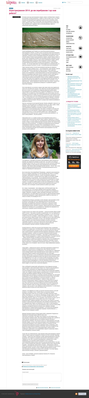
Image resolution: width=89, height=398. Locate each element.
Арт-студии (68, 70)
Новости (32, 2)
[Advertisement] (75, 15)
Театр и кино (68, 48)
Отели (67, 60)
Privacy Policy (37, 393)
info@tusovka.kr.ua (29, 393)
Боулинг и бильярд (70, 39)
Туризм (67, 58)
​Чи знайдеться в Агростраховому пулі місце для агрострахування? (75, 90)
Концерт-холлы (69, 52)
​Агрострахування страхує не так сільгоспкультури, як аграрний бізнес (75, 85)
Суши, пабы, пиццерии (70, 31)
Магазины (68, 69)
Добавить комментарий (30, 384)
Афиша (23, 2)
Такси (67, 62)
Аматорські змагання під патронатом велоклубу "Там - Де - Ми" (74, 78)
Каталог (40, 2)
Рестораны (68, 29)
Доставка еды (69, 33)
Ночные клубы (69, 38)
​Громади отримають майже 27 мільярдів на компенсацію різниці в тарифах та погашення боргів (74, 119)
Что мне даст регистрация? (55, 387)
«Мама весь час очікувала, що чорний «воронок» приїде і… (73, 134)
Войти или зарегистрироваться (42, 387)
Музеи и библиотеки (70, 50)
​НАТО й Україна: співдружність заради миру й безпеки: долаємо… (73, 145)
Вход (65, 2)
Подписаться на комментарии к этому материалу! (33, 366)
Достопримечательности (71, 56)
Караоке (67, 41)
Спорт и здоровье (69, 67)
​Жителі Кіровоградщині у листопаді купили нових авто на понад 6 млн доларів (74, 114)
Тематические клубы (70, 43)
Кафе (67, 27)
